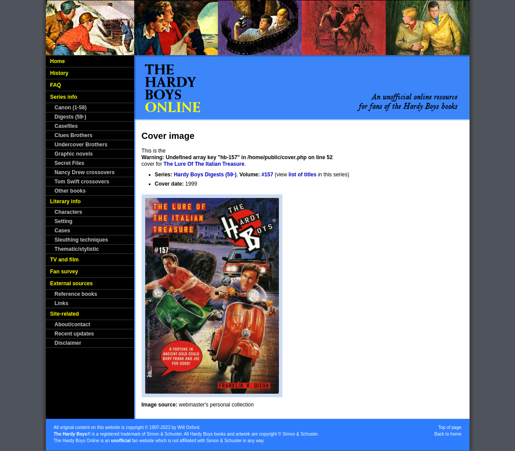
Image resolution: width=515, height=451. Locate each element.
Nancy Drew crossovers (85, 172)
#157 (267, 174)
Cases (62, 230)
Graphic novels (74, 154)
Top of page (449, 427)
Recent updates (74, 334)
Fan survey (64, 271)
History (59, 73)
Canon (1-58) (71, 107)
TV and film (64, 260)
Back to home (447, 434)
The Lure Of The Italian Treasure (204, 164)
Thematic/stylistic (77, 249)
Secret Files (69, 163)
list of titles (302, 174)
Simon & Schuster (164, 434)
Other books (70, 191)
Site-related (64, 314)
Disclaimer (68, 343)
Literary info (65, 201)
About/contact (72, 324)
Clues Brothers (74, 135)
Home (57, 61)
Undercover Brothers (81, 145)
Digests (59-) (70, 117)
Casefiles (66, 126)
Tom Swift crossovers (82, 182)
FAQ (55, 85)
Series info (63, 97)
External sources (71, 283)
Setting (64, 221)
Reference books (76, 294)
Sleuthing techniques (81, 240)
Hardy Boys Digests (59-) (205, 174)
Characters (69, 212)
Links (61, 303)
